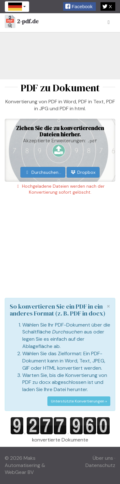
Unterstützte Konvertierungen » (79, 401)
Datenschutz (100, 465)
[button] (79, 6)
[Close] (108, 306)
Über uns (103, 458)
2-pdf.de (22, 22)
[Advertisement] (60, 55)
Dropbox (83, 172)
